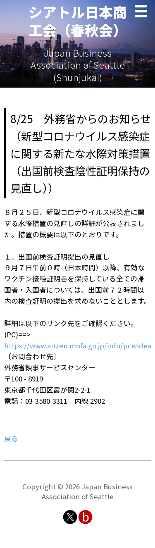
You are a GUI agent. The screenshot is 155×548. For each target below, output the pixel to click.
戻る (11, 438)
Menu (143, 12)
